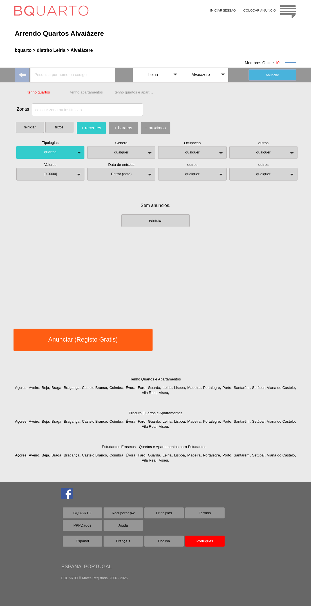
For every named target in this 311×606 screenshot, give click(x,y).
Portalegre (211, 388)
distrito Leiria (51, 50)
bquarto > (25, 50)
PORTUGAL (98, 566)
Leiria (167, 388)
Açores (20, 388)
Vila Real (149, 393)
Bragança (72, 388)
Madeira (194, 388)
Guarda (154, 388)
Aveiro (34, 388)
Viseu (163, 393)
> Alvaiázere (80, 50)
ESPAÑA (71, 566)
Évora (130, 388)
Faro (142, 388)
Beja (45, 388)
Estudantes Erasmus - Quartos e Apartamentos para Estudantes (154, 447)
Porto (226, 388)
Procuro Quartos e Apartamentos (155, 413)
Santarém (241, 388)
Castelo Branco (94, 388)
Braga (56, 388)
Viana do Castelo (281, 388)
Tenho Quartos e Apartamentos (155, 379)
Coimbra (116, 388)
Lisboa (179, 388)
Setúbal (258, 388)
